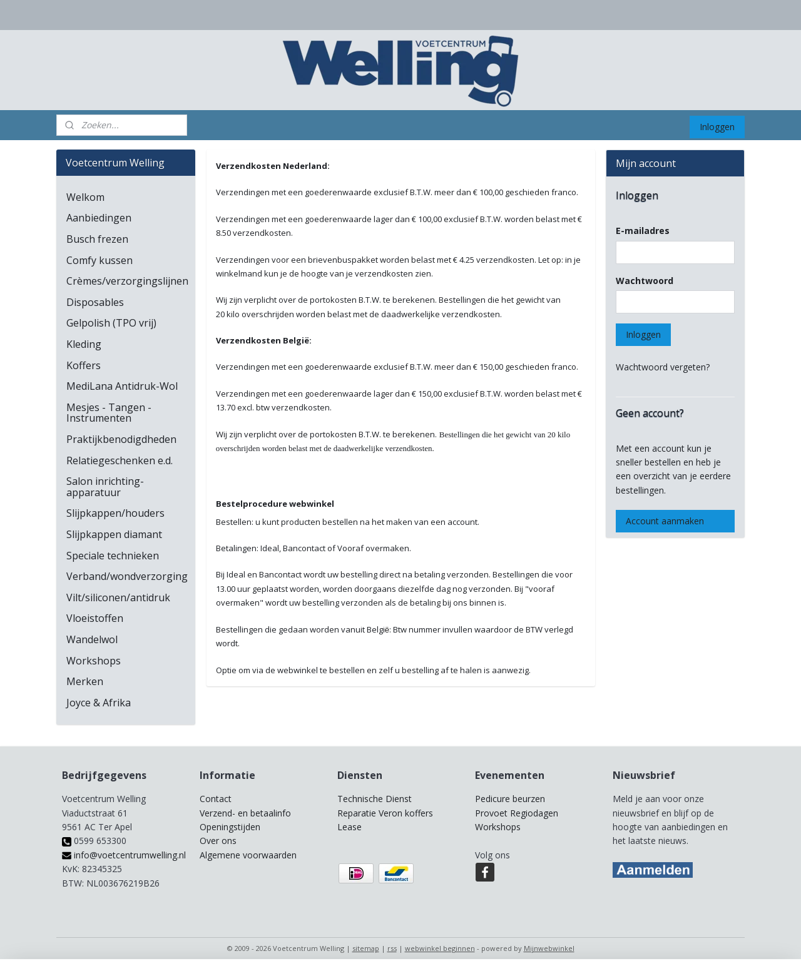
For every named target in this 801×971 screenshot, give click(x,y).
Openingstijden (230, 827)
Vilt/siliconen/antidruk (118, 597)
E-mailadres (643, 230)
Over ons (218, 840)
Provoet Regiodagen (516, 813)
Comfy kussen (99, 260)
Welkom (85, 197)
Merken (84, 681)
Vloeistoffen (94, 618)
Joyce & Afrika (98, 702)
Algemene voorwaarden (248, 855)
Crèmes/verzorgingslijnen (127, 281)
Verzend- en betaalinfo (245, 813)
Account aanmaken (665, 521)
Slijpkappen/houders (115, 513)
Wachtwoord (644, 281)
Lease (349, 827)
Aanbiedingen (98, 218)
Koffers (83, 365)
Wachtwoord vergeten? (663, 367)
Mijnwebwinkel (549, 948)
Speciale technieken (112, 555)
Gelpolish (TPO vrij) (111, 323)
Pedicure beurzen (510, 799)
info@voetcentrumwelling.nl (124, 855)
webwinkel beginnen (440, 948)
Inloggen (717, 127)
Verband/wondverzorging (127, 576)
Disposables (95, 302)
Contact (216, 799)
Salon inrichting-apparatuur (105, 486)
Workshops (93, 661)
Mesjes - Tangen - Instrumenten (108, 412)
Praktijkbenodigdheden (121, 439)
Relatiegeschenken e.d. (119, 460)
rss (392, 948)
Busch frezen (97, 239)
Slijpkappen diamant (114, 534)
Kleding (83, 344)
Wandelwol (92, 639)
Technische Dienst (374, 799)
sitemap (365, 948)
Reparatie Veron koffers (385, 813)
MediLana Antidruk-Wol (122, 386)
